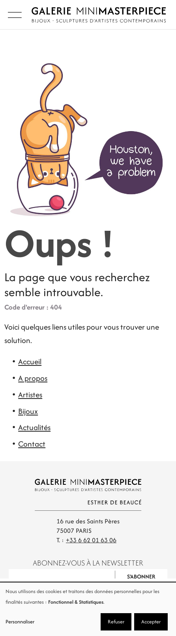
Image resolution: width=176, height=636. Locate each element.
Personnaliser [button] (20, 621)
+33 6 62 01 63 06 (91, 540)
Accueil (29, 361)
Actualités (34, 427)
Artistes (30, 394)
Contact (31, 443)
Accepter (151, 621)
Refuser (116, 621)
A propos (32, 378)
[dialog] (88, 609)
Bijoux (28, 411)
